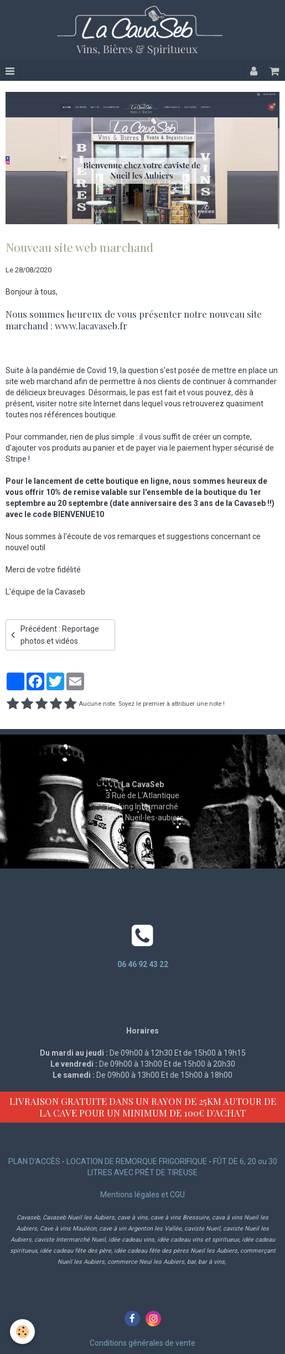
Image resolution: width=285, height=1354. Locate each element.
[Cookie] (22, 1331)
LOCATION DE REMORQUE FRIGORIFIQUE (136, 1161)
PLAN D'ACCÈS (34, 1161)
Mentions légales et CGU (142, 1194)
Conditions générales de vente (142, 1343)
